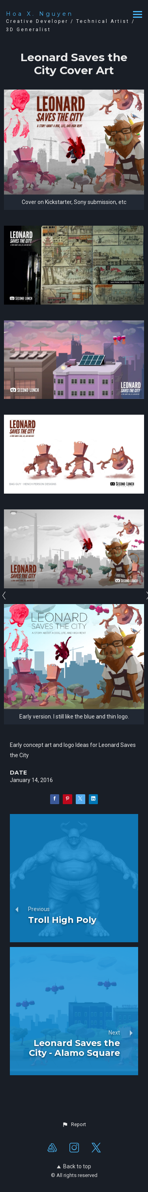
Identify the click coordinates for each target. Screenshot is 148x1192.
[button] (74, 1124)
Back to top (74, 1166)
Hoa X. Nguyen (39, 13)
